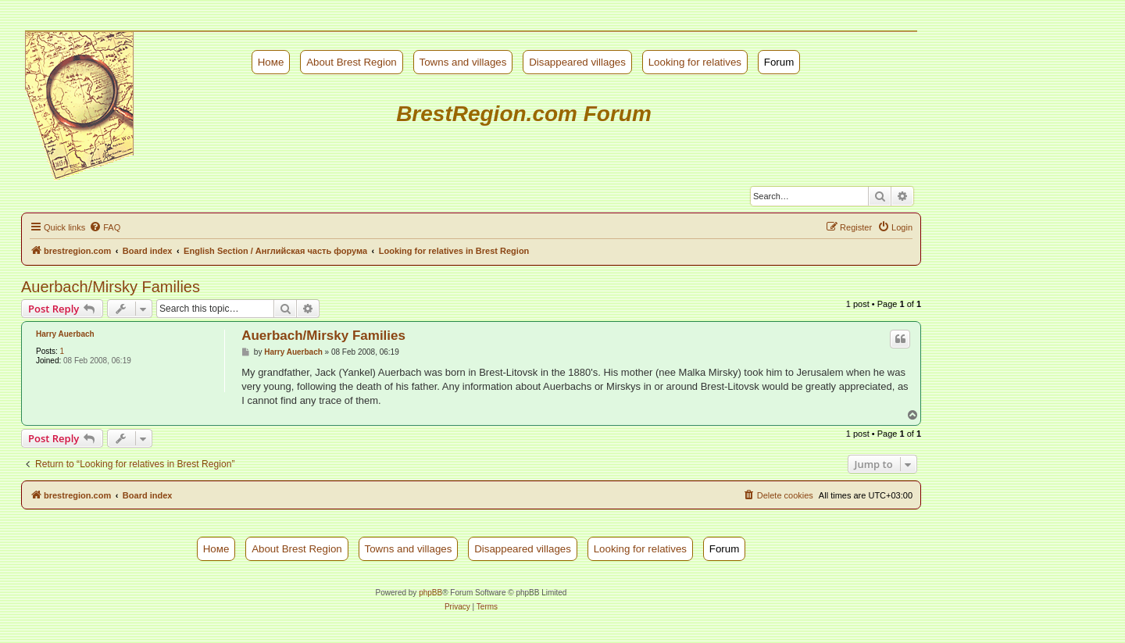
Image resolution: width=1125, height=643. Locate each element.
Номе (271, 62)
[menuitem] (104, 227)
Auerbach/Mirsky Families (110, 286)
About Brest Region (351, 62)
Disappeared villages (577, 62)
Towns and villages (463, 62)
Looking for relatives (694, 62)
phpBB (430, 592)
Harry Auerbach (65, 334)
